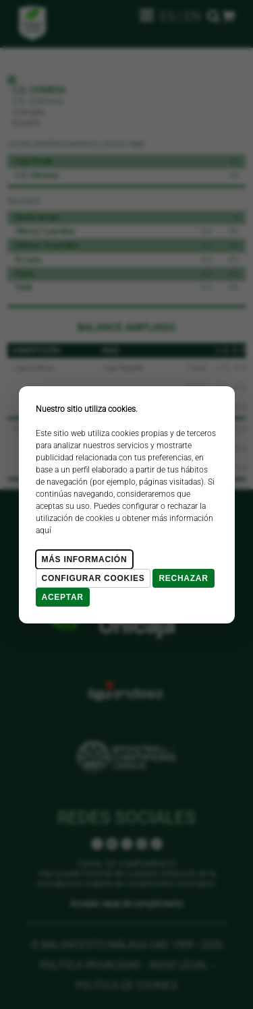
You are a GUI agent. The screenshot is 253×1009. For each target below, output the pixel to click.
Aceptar (63, 597)
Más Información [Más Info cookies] (85, 559)
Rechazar (183, 578)
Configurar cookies (93, 578)
